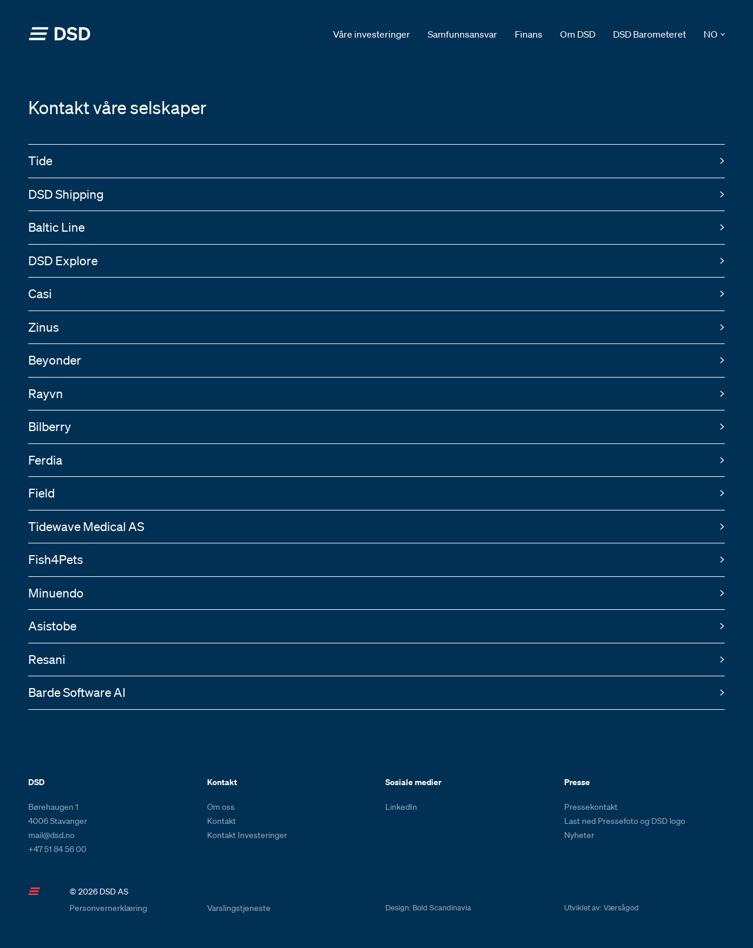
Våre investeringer (371, 34)
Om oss (221, 807)
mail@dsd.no (51, 835)
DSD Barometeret (649, 34)
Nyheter (579, 835)
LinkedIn (401, 807)
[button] (714, 34)
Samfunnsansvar (462, 34)
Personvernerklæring (108, 908)
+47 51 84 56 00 (57, 849)
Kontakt (221, 821)
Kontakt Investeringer (247, 835)
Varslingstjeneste (239, 908)
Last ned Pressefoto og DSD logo (624, 821)
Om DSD (577, 34)
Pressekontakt (591, 807)
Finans (528, 34)
